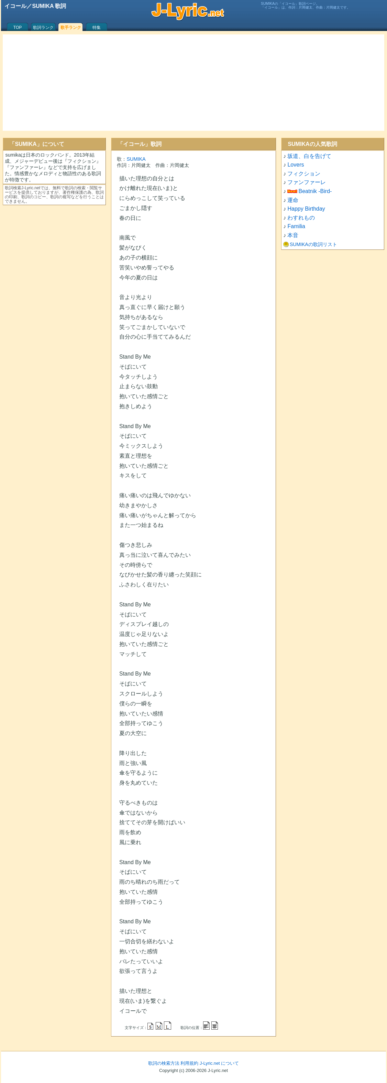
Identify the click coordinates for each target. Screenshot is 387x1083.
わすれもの (301, 218)
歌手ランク (70, 27)
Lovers (295, 165)
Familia (296, 226)
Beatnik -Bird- (315, 191)
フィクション (303, 174)
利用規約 (189, 1063)
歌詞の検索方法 (163, 1063)
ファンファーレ (306, 182)
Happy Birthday (306, 209)
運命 (292, 200)
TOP (17, 27)
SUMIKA (135, 159)
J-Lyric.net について (219, 1063)
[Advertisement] (193, 82)
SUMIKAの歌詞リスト (313, 244)
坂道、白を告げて (309, 156)
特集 (96, 27)
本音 (292, 235)
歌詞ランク (43, 27)
